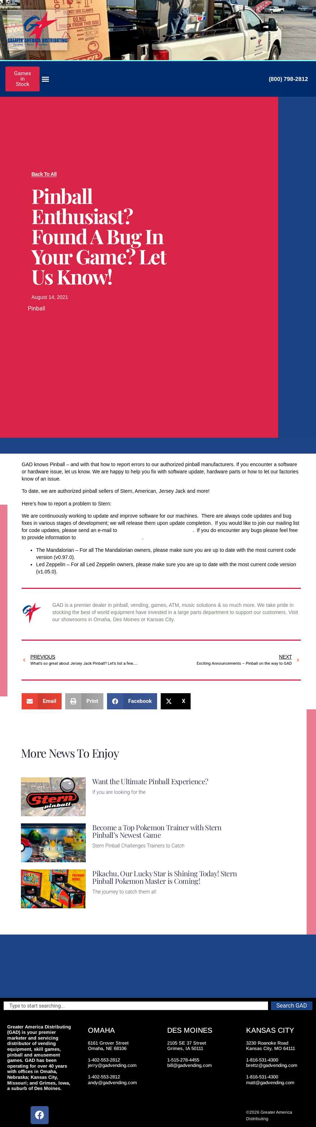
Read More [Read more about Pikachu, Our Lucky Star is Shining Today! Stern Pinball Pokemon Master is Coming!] (104, 904)
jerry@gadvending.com (112, 1065)
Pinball (36, 308)
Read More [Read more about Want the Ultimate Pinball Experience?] (104, 812)
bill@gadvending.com (189, 1065)
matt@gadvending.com (270, 1082)
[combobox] (136, 1005)
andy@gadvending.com (112, 1082)
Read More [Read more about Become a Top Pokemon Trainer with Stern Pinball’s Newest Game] (104, 858)
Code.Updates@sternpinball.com (156, 530)
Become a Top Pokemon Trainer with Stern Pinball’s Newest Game (156, 831)
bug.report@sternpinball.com (109, 537)
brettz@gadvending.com (271, 1065)
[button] (45, 79)
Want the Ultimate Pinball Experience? (150, 781)
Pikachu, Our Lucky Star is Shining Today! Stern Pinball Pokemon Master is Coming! (164, 877)
